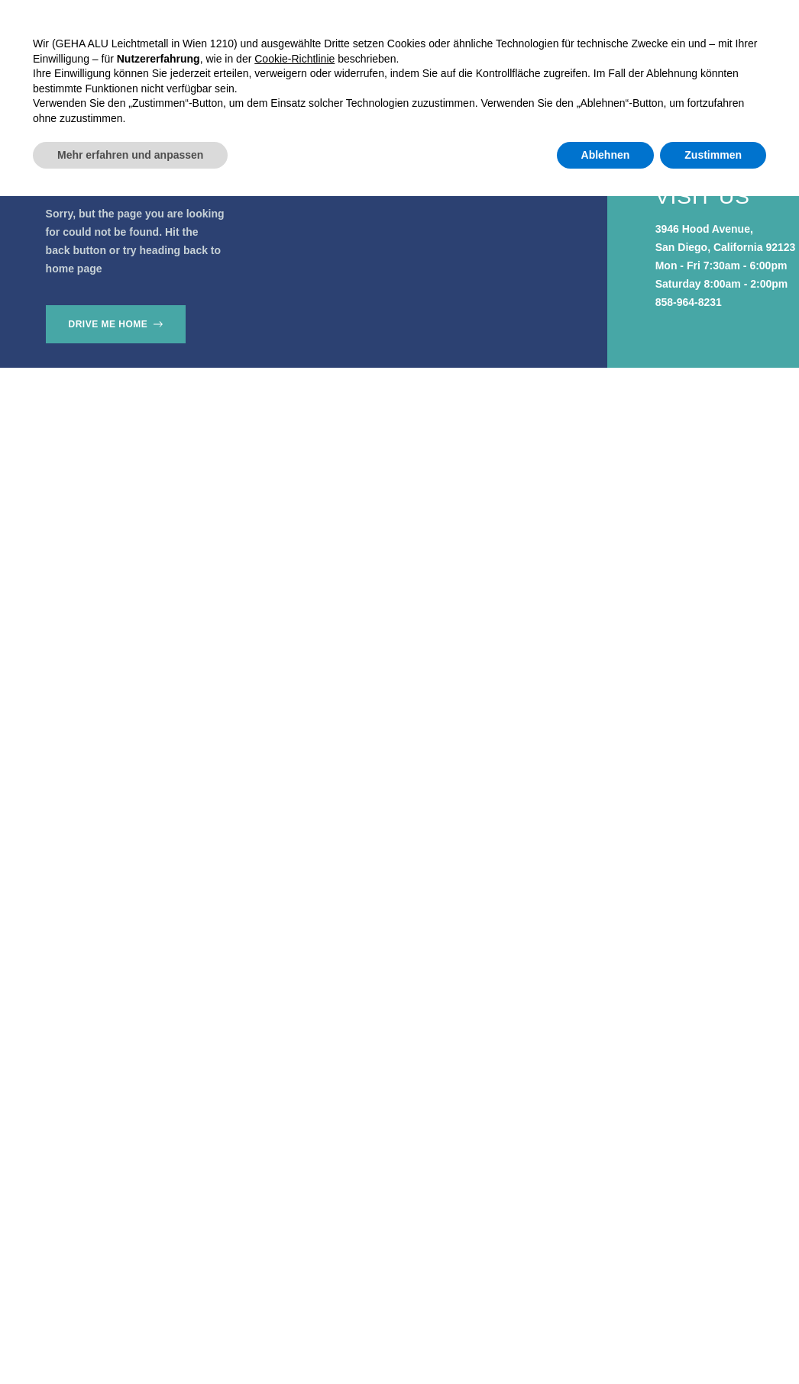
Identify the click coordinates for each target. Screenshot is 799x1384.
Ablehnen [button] (605, 1342)
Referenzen (362, 62)
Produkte (265, 62)
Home (191, 62)
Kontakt (523, 62)
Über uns (448, 62)
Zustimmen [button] (713, 1342)
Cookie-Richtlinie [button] (294, 1246)
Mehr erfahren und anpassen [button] (130, 1342)
